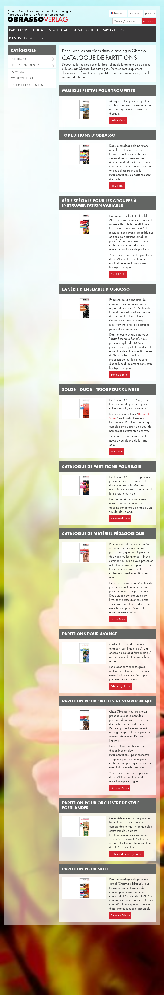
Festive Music (118, 120)
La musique (83, 30)
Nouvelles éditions (30, 11)
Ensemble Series (119, 374)
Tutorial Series (118, 619)
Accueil (12, 11)
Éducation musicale (50, 30)
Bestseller (49, 11)
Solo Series (117, 451)
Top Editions (117, 185)
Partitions (18, 30)
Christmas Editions (120, 915)
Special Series (118, 274)
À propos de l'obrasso (21, 14)
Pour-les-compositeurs (50, 14)
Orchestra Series (120, 788)
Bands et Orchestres (28, 38)
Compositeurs (110, 30)
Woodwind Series (120, 518)
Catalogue (64, 11)
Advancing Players (121, 686)
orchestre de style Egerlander (127, 854)
